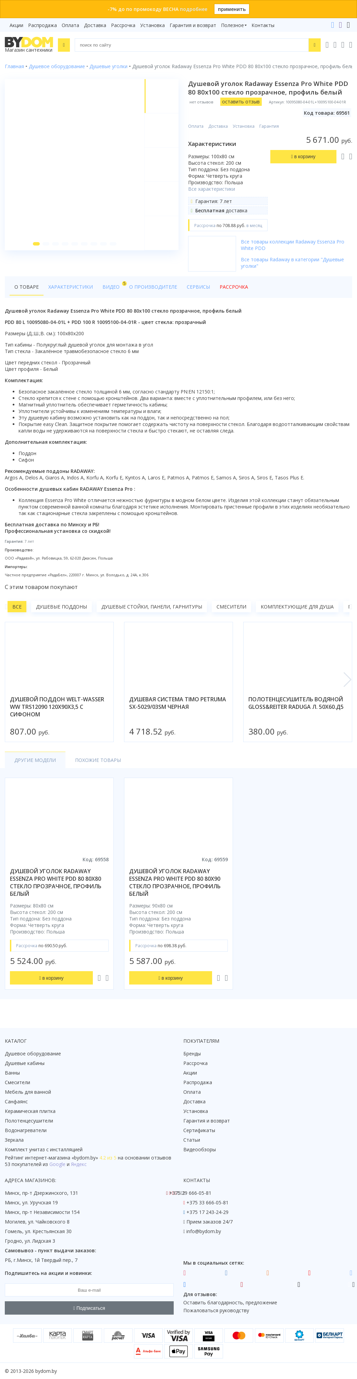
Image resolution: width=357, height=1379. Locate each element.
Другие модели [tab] (35, 760)
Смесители (231, 606)
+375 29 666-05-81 (190, 1193)
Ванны (12, 1072)
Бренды (192, 1053)
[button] (36, 244)
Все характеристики (211, 189)
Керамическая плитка (30, 1111)
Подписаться (89, 1308)
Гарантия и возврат (193, 25)
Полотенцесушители (29, 1120)
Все (17, 606)
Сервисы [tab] (198, 287)
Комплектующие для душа (297, 606)
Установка (152, 25)
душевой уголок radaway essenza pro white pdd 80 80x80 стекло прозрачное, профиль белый (55, 882)
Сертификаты (199, 1130)
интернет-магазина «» (61, 1157)
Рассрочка (123, 25)
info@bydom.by (203, 1231)
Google (57, 1164)
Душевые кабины (25, 1063)
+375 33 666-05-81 (207, 1202)
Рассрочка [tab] (234, 287)
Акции (16, 25)
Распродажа (42, 25)
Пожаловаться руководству (216, 1310)
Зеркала (14, 1140)
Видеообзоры (199, 1149)
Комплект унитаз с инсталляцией (44, 1149)
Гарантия (269, 126)
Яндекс (79, 1164)
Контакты (262, 25)
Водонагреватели (26, 1130)
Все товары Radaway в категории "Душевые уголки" (292, 262)
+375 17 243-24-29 (207, 1212)
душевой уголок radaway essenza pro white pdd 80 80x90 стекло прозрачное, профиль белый (175, 882)
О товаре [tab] (26, 287)
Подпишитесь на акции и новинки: (48, 1273)
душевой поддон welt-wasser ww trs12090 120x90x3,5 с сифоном (57, 706)
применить (232, 9)
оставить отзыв (241, 101)
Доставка (95, 25)
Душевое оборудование (33, 1053)
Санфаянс (16, 1101)
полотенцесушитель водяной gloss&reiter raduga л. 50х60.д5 (296, 703)
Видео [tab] (113, 285)
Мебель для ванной (28, 1092)
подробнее (193, 9)
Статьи (191, 1140)
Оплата (70, 25)
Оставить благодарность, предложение (230, 1302)
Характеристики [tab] (70, 287)
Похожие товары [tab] (98, 760)
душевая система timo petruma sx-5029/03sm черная (177, 703)
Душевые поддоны (61, 606)
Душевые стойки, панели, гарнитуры (151, 606)
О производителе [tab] (153, 287)
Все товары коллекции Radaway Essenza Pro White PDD (292, 244)
